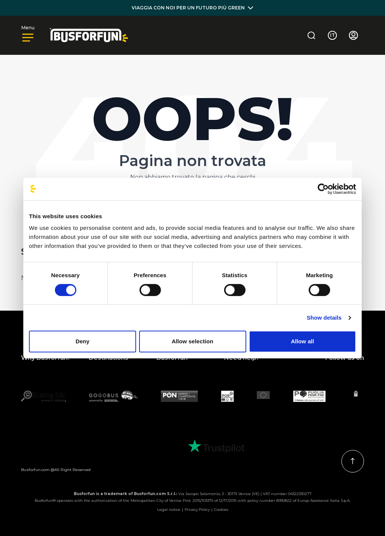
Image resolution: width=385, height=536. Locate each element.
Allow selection (193, 341)
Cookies (221, 509)
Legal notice (168, 509)
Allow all (302, 341)
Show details (324, 317)
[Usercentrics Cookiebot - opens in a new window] (323, 189)
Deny (82, 341)
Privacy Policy (197, 509)
